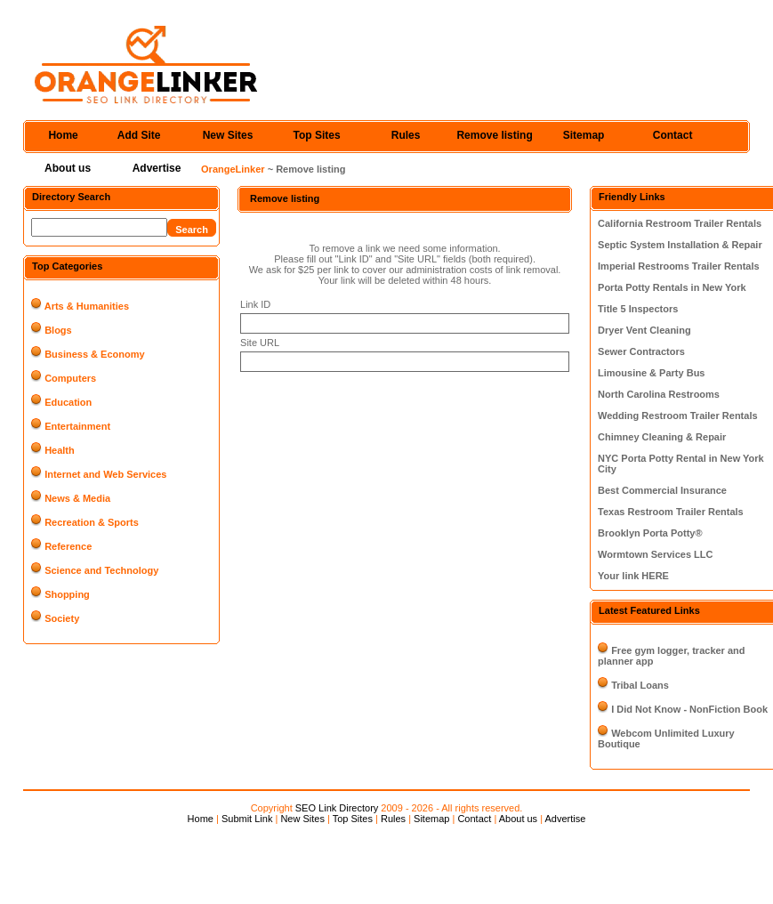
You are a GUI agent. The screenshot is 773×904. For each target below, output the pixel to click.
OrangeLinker (233, 169)
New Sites (228, 135)
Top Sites (317, 135)
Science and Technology (101, 570)
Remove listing (494, 135)
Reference (68, 546)
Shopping (67, 594)
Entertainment (77, 426)
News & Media (77, 498)
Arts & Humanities (86, 306)
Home (62, 135)
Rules (406, 135)
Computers (70, 378)
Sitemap (584, 135)
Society (61, 618)
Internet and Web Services (105, 474)
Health (59, 450)
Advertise (157, 168)
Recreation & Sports (91, 522)
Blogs (58, 330)
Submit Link (246, 818)
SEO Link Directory (337, 808)
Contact (673, 135)
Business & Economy (94, 354)
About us (67, 168)
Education (68, 402)
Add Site (139, 135)
